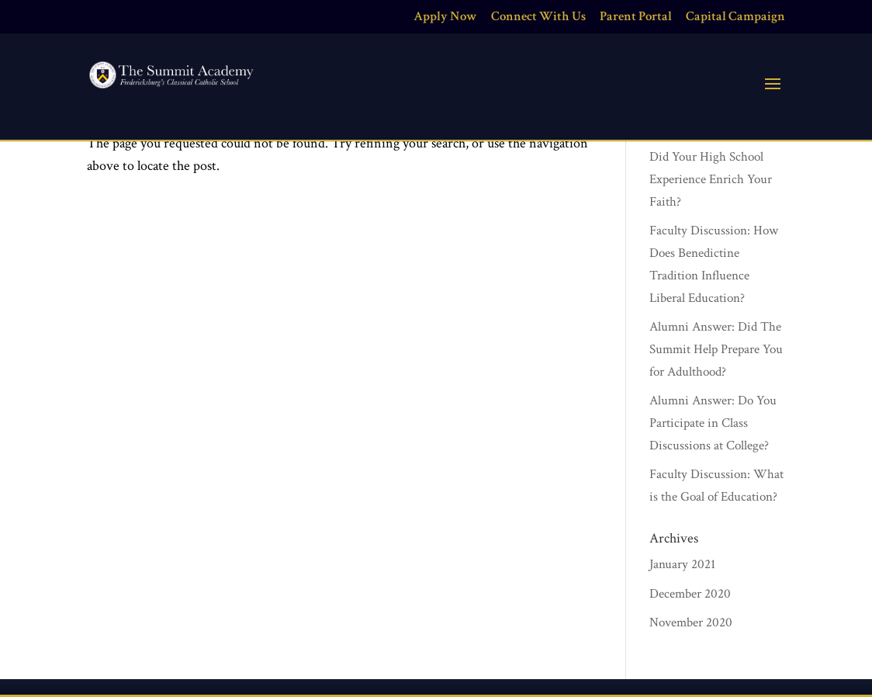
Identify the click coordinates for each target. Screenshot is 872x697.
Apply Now (445, 17)
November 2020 (690, 622)
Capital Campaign (735, 17)
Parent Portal (636, 17)
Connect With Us (538, 17)
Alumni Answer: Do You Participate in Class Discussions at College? (713, 423)
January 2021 (682, 564)
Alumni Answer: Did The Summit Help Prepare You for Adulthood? (716, 349)
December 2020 (690, 593)
